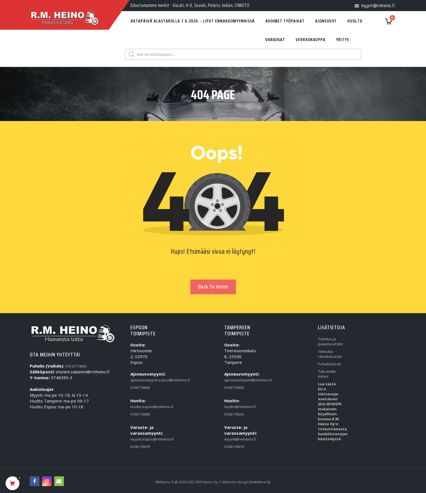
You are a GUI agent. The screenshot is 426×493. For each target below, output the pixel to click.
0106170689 (140, 414)
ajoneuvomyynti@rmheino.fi (237, 380)
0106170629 (234, 414)
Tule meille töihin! (327, 374)
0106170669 (140, 387)
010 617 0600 (75, 366)
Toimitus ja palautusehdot (330, 341)
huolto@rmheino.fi (237, 406)
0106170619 (234, 446)
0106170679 (140, 446)
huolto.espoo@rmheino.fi (143, 406)
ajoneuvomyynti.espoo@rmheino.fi (143, 380)
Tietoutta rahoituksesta (330, 354)
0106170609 (234, 387)
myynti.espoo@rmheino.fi (143, 439)
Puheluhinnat (329, 363)
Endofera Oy (260, 481)
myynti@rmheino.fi (237, 439)
